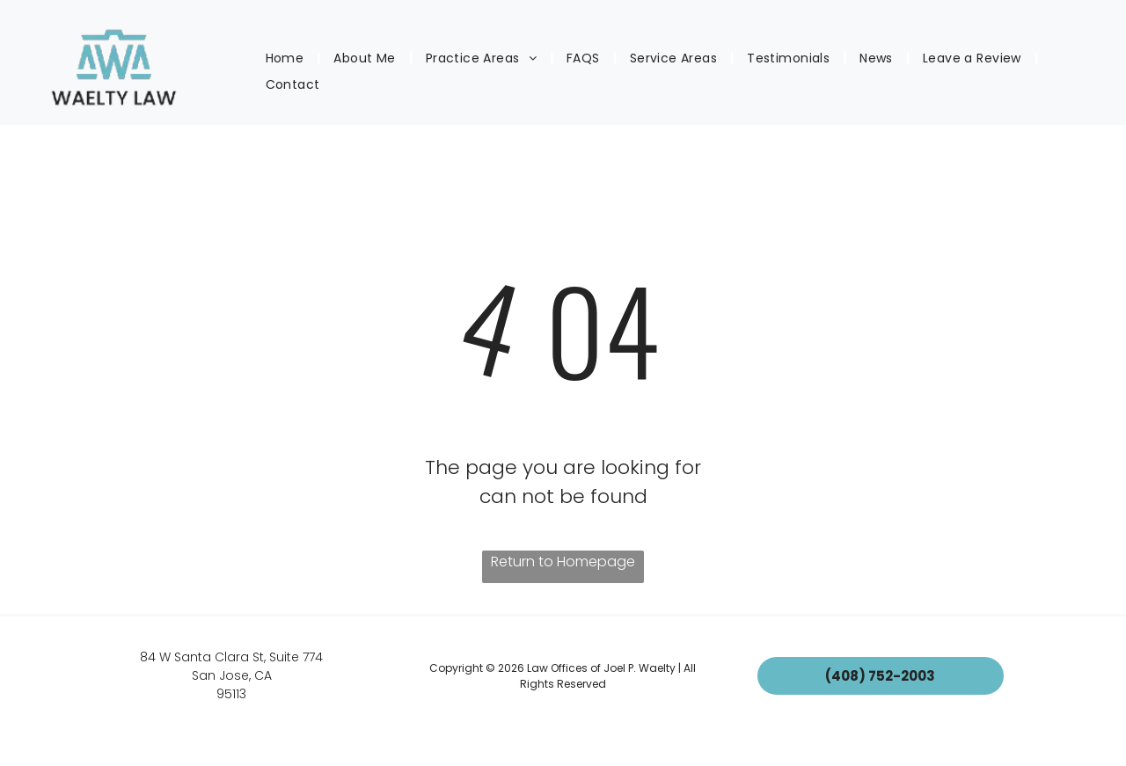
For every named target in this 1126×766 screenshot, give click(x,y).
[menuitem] (286, 58)
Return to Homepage (563, 561)
